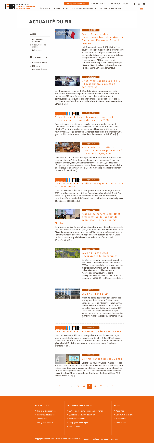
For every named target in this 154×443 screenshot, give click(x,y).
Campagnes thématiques (79, 423)
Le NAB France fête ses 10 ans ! (102, 359)
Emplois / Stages (114, 3)
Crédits (96, 439)
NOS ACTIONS (42, 405)
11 (113, 386)
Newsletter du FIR (39, 62)
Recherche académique (46, 415)
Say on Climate (74, 426)
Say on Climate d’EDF (95, 294)
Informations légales (109, 439)
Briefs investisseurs (77, 419)
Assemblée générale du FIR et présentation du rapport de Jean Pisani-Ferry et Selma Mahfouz (87, 218)
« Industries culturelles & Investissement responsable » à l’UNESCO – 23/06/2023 (102, 150)
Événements (37, 50)
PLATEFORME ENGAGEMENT (80, 405)
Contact (95, 3)
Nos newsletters (38, 57)
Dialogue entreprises (45, 423)
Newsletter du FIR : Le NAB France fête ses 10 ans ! (88, 331)
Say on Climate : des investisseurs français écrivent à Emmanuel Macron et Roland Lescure (102, 38)
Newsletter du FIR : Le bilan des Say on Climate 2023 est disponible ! (89, 185)
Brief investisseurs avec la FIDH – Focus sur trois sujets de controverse (102, 84)
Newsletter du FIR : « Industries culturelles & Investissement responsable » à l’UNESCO (84, 118)
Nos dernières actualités (37, 40)
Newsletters (121, 423)
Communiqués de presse (39, 46)
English (125, 3)
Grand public (42, 419)
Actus (33, 33)
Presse (103, 3)
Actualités (120, 411)
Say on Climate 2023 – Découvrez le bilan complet (100, 254)
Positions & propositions (46, 411)
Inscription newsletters (76, 3)
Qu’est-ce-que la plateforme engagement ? (86, 411)
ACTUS (117, 405)
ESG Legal (36, 66)
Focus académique (39, 69)
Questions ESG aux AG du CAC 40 (82, 415)
